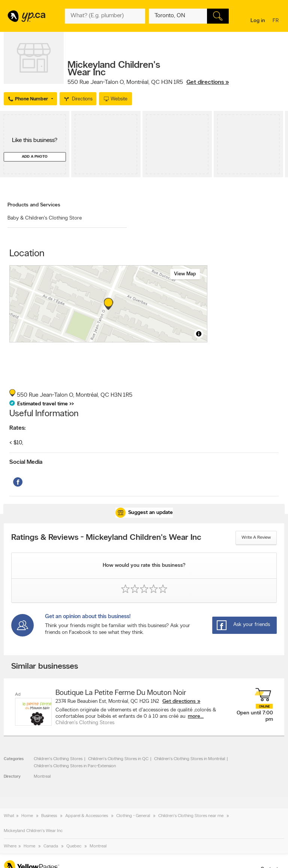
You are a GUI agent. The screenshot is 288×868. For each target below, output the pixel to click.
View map (185, 274)
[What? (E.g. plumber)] (105, 16)
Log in (257, 21)
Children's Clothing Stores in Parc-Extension (75, 766)
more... (196, 716)
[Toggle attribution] (198, 333)
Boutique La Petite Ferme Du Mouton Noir (121, 693)
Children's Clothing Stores (58, 759)
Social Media (25, 462)
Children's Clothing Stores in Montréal (189, 759)
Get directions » (207, 82)
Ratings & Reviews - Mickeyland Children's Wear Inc (106, 538)
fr (276, 21)
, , (148, 82)
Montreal (42, 776)
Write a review (256, 537)
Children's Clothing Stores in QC (118, 759)
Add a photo (35, 157)
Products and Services (34, 205)
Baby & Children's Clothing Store (45, 218)
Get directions (179, 701)
